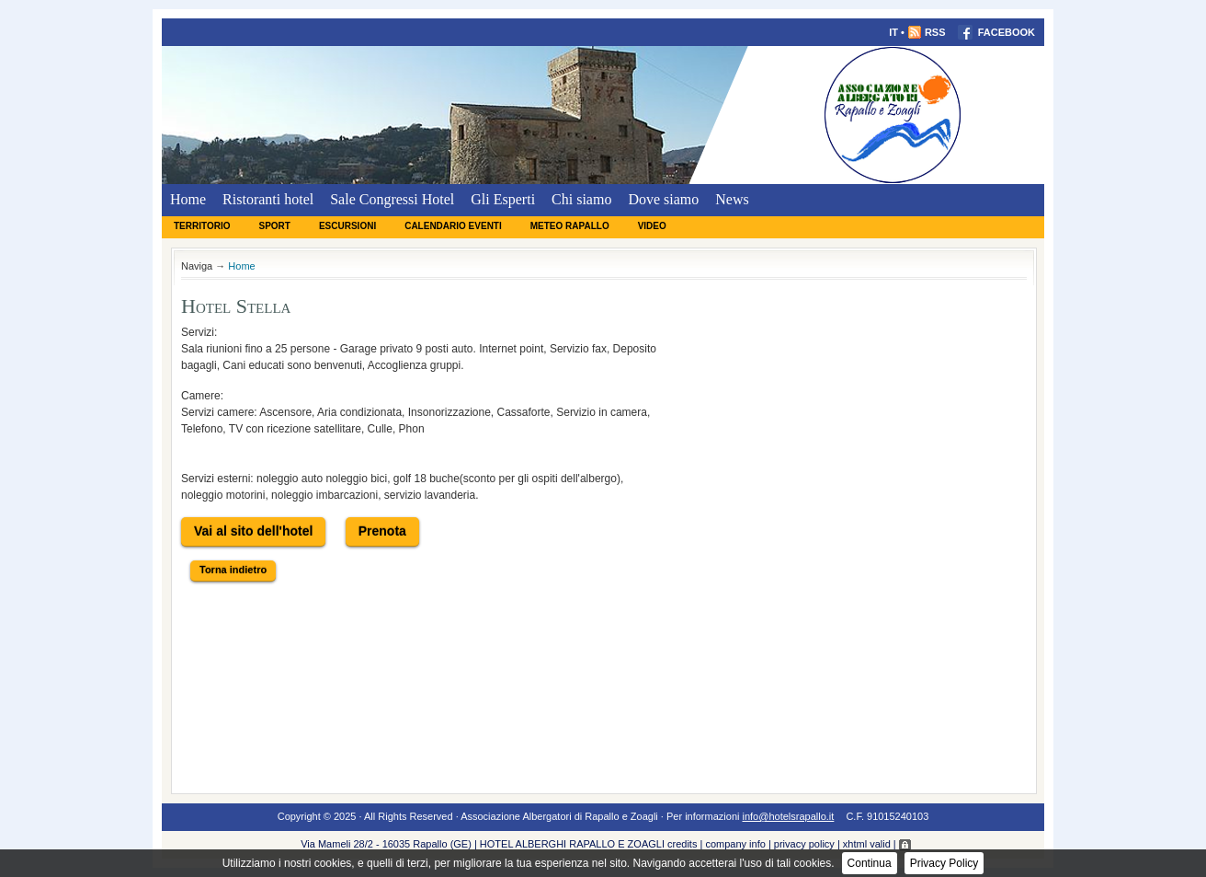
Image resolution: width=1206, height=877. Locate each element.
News (731, 199)
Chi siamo (581, 199)
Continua (870, 863)
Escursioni (347, 226)
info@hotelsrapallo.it (789, 816)
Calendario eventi (453, 226)
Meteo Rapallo (569, 226)
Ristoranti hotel (267, 199)
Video (652, 226)
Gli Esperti (503, 199)
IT (893, 32)
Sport (274, 226)
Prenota (382, 531)
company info (735, 843)
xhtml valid (867, 843)
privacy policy (804, 843)
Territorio (202, 226)
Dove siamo (663, 199)
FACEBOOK (996, 32)
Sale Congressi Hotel (392, 199)
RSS (926, 32)
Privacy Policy (944, 863)
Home (188, 199)
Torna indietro (233, 569)
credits (682, 843)
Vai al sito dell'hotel (253, 531)
